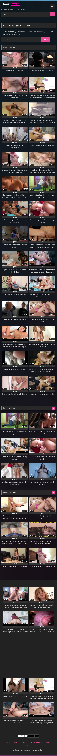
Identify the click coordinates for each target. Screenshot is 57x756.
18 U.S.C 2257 (12, 742)
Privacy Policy (36, 742)
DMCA (24, 742)
